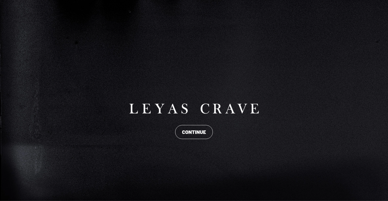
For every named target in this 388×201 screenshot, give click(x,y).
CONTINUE (194, 132)
